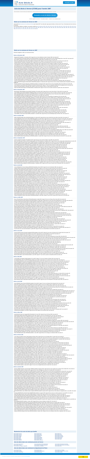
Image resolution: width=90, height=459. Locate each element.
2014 (68, 25)
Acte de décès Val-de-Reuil (18, 451)
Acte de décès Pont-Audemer (39, 450)
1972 (32, 28)
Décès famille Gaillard (38, 436)
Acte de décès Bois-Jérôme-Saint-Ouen (41, 443)
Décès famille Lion (58, 433)
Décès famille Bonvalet (38, 437)
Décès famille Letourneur (38, 439)
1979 (17, 28)
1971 (34, 28)
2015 (66, 25)
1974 (27, 28)
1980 (14, 28)
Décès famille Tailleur (38, 438)
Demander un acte (69, 2)
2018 (60, 25)
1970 (37, 28)
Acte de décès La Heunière (39, 445)
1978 (19, 28)
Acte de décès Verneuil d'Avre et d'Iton (61, 450)
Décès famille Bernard (38, 434)
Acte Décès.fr (26, 3)
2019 (57, 25)
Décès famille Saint (58, 438)
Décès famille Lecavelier (59, 435)
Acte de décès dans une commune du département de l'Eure (30, 447)
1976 (23, 28)
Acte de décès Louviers (18, 450)
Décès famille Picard (37, 433)
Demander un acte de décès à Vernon (45, 15)
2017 (62, 25)
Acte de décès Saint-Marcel (18, 443)
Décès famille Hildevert (18, 439)
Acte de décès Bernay (38, 451)
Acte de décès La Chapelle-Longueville (20, 445)
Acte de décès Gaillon (58, 451)
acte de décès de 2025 (41, 25)
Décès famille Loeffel (17, 436)
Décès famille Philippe (17, 435)
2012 (73, 25)
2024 (46, 25)
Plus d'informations (43, 457)
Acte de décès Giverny (18, 444)
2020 (55, 25)
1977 (21, 28)
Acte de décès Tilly (58, 445)
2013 (71, 25)
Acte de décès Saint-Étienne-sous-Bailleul (62, 444)
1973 (30, 28)
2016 (64, 25)
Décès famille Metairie (17, 438)
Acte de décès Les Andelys (59, 449)
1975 (25, 28)
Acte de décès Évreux (17, 449)
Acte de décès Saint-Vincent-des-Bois (61, 443)
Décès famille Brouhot (58, 436)
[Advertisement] (45, 39)
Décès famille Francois (18, 433)
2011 (75, 25)
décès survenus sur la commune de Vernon (26, 23)
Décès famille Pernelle (59, 434)
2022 (51, 25)
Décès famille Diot (37, 435)
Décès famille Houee (58, 437)
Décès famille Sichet (17, 437)
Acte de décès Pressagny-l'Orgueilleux (41, 444)
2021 (53, 25)
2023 (49, 25)
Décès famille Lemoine (18, 434)
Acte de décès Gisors (38, 449)
